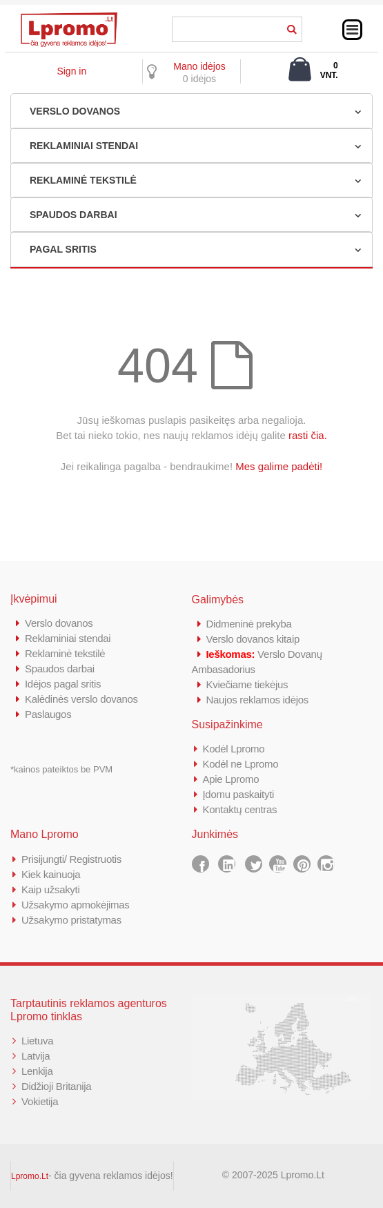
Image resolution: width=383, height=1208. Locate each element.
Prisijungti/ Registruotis (71, 859)
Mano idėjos (199, 66)
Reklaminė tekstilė (65, 653)
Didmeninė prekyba (249, 624)
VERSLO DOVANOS (75, 111)
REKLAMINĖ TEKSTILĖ (83, 180)
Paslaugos (48, 714)
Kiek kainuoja (50, 874)
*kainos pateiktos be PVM (61, 769)
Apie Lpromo (231, 779)
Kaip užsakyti (50, 889)
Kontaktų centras (240, 809)
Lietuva (37, 1040)
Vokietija (39, 1101)
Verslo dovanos (58, 623)
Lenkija (36, 1071)
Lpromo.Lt (29, 1176)
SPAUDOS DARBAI (73, 214)
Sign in (71, 71)
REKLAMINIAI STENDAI (84, 145)
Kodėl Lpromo (234, 748)
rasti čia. (307, 435)
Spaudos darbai (60, 668)
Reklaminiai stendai (67, 638)
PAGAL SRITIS (63, 249)
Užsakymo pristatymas (71, 920)
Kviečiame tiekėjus (247, 684)
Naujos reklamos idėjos (257, 699)
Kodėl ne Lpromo (241, 764)
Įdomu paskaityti (239, 794)
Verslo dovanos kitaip (252, 639)
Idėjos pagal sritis (63, 684)
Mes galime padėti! (278, 466)
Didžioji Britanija (56, 1086)
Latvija (35, 1056)
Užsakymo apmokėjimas (75, 904)
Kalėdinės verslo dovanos (81, 699)
